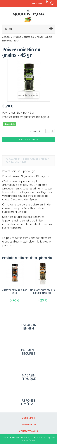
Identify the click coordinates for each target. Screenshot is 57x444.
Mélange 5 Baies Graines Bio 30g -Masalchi (42, 291)
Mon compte (28, 417)
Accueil (6, 37)
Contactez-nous (28, 431)
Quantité (33, 131)
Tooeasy (45, 437)
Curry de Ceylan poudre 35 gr (14, 291)
